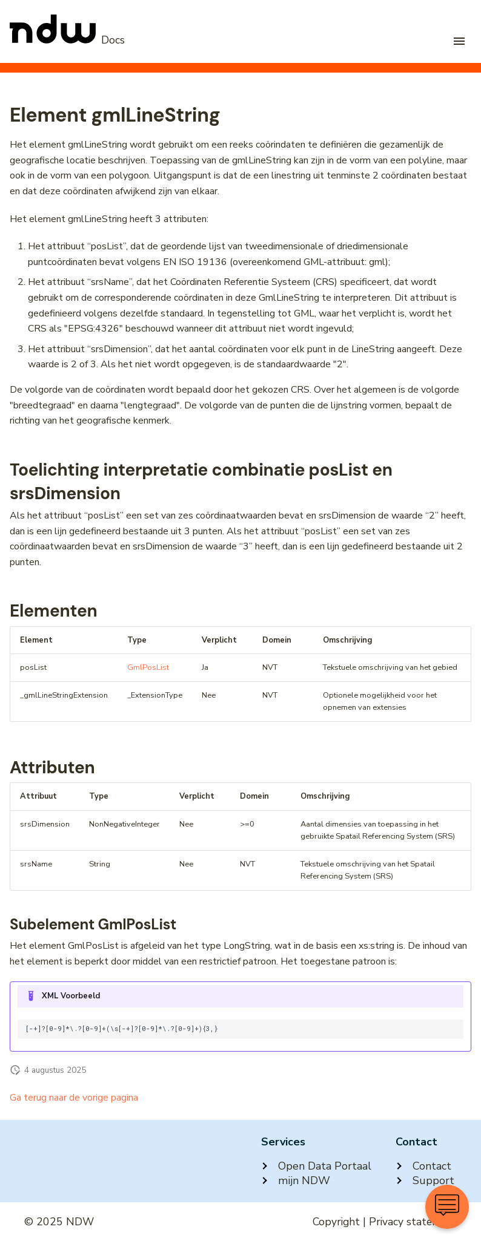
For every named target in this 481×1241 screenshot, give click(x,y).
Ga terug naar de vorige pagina (74, 1097)
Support (425, 1180)
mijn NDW (295, 1180)
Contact (423, 1166)
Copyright (336, 1221)
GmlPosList (148, 667)
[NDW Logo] (67, 40)
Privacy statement (413, 1221)
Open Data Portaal (316, 1166)
